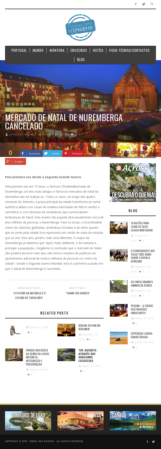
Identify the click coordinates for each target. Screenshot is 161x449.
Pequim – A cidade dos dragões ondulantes (142, 309)
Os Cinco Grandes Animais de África (142, 283)
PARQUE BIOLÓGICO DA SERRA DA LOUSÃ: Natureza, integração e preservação (37, 357)
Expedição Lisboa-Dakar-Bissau (142, 335)
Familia (26, 109)
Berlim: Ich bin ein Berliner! (89, 327)
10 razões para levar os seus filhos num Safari (142, 226)
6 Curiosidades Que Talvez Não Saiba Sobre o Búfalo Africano (143, 255)
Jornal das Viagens (21, 134)
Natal (38, 109)
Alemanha (12, 109)
